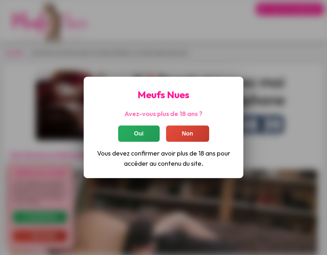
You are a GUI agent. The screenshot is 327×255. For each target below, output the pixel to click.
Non (187, 133)
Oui (139, 133)
